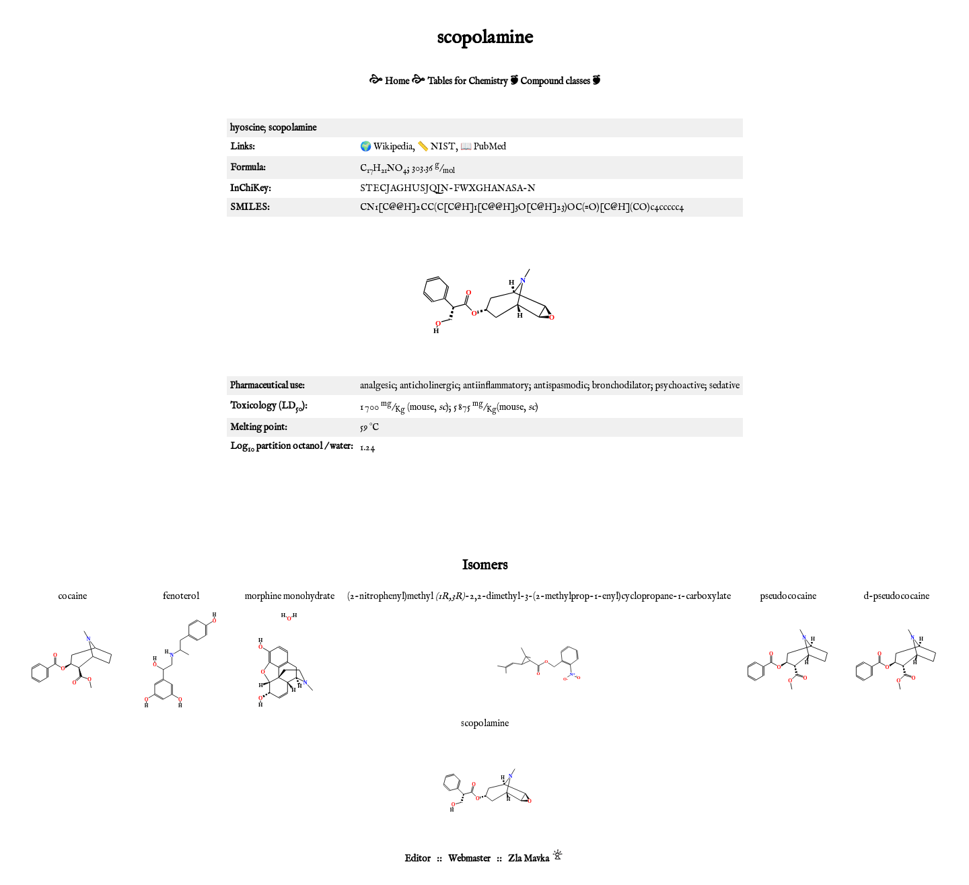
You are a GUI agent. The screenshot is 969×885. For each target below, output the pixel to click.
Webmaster (469, 859)
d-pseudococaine (896, 596)
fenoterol (181, 596)
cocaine (72, 596)
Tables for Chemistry (467, 81)
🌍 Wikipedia (386, 147)
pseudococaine (788, 596)
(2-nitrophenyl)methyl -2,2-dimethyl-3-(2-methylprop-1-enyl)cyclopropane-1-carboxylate (539, 596)
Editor (417, 859)
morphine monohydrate (289, 596)
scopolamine (485, 723)
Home (397, 81)
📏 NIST (436, 147)
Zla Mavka (528, 859)
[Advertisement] (484, 504)
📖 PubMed (483, 147)
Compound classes (555, 81)
